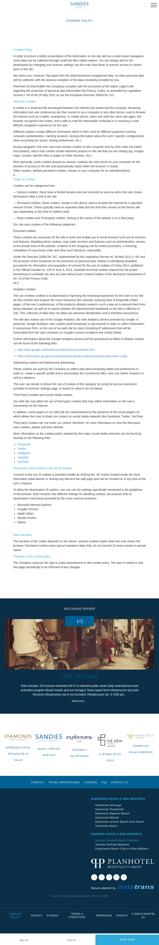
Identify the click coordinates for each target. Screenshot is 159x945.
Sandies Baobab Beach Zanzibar (117, 851)
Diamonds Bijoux (106, 837)
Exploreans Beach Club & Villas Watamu (122, 860)
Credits (122, 927)
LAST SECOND (79, 688)
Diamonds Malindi (107, 829)
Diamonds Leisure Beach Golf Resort (119, 833)
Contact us (119, 794)
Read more (78, 712)
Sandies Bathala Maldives (112, 856)
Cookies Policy (15, 927)
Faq (104, 794)
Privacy (36, 927)
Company (37, 794)
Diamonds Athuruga (108, 816)
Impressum (104, 927)
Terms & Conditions (77, 927)
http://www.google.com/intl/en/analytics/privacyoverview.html (56, 349)
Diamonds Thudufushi (109, 820)
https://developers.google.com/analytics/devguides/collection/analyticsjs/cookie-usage (72, 356)
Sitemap (52, 927)
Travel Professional (64, 794)
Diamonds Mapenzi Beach (112, 825)
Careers (90, 794)
